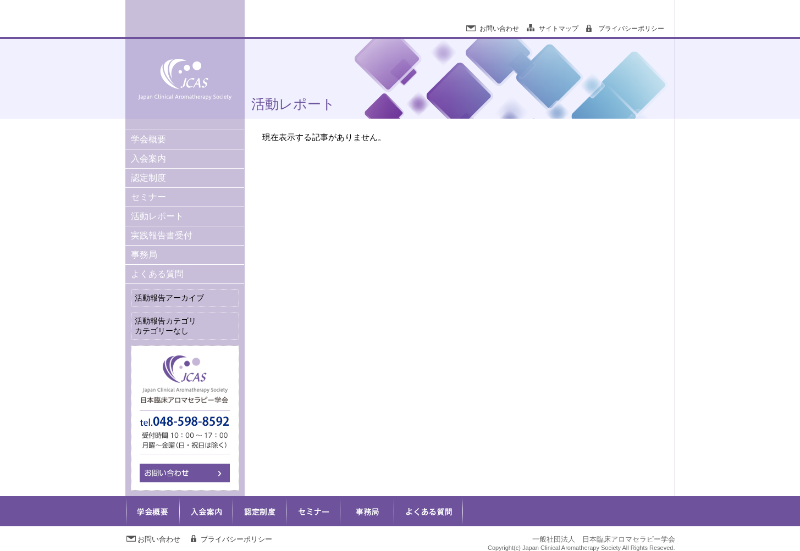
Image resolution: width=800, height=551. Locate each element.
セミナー (148, 197)
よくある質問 (157, 274)
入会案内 (148, 158)
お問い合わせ (499, 28)
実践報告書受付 (161, 235)
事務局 (144, 254)
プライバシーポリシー (631, 28)
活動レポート (157, 216)
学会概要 (148, 139)
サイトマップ (558, 28)
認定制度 (148, 177)
